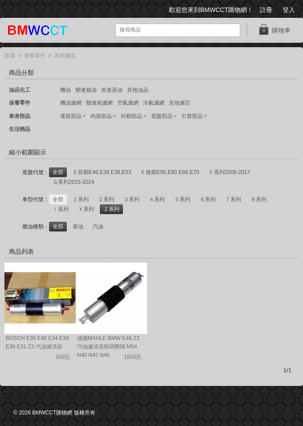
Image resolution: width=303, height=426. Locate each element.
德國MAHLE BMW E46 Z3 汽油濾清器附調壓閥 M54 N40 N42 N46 (108, 346)
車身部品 (19, 116)
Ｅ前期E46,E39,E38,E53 (102, 172)
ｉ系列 (61, 209)
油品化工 (19, 90)
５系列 (182, 199)
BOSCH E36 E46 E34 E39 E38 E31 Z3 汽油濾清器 (37, 342)
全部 (58, 172)
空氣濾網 (128, 103)
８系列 (258, 199)
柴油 (78, 226)
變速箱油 (86, 90)
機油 (65, 90)
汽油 (98, 226)
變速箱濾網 (99, 103)
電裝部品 (71, 116)
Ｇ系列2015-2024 (73, 182)
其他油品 (137, 90)
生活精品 (19, 129)
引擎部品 (192, 116)
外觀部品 (131, 116)
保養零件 (34, 56)
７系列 (233, 199)
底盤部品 (161, 116)
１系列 (81, 199)
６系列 (208, 199)
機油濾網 (71, 103)
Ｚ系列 (111, 209)
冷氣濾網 (153, 103)
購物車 (274, 30)
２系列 (106, 199)
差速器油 (112, 90)
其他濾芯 (65, 56)
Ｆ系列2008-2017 (229, 172)
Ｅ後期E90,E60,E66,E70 (169, 172)
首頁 (9, 56)
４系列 (157, 199)
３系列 (131, 199)
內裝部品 (101, 116)
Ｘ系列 (86, 209)
